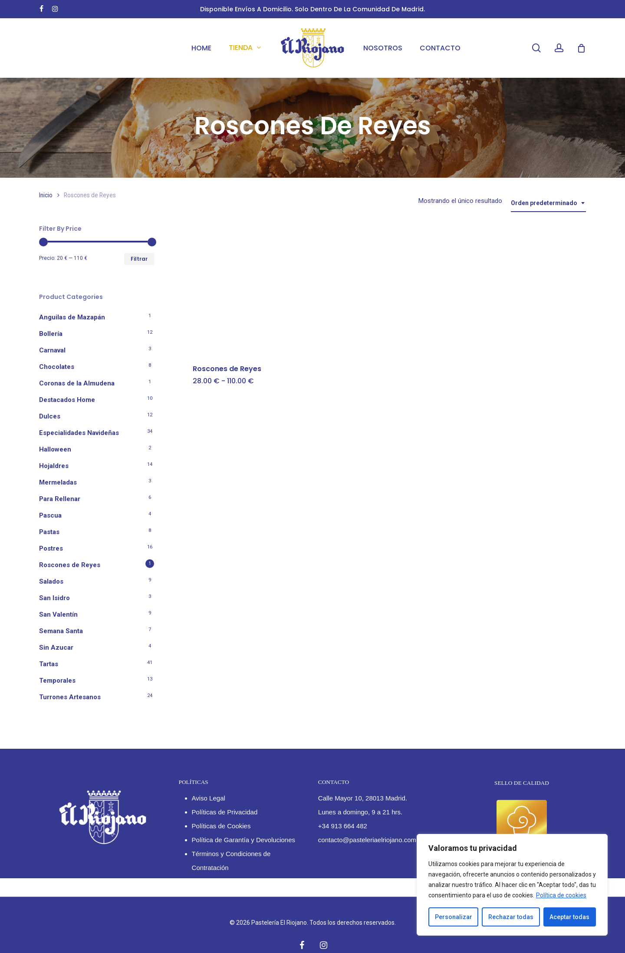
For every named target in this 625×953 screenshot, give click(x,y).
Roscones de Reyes (69, 565)
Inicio (46, 195)
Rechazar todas (510, 916)
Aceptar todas (569, 916)
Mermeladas (58, 482)
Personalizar (453, 916)
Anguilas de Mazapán (72, 317)
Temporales (57, 680)
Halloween (55, 449)
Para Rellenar (59, 499)
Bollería (50, 334)
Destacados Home (67, 400)
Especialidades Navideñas (79, 433)
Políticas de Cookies (221, 826)
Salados (51, 581)
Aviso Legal (208, 798)
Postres (51, 548)
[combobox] (548, 203)
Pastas (49, 532)
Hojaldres (54, 466)
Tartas (48, 664)
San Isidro (54, 598)
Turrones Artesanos (70, 697)
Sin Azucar (56, 647)
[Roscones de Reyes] (246, 289)
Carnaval (52, 350)
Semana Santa (61, 631)
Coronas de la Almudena (77, 383)
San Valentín (58, 614)
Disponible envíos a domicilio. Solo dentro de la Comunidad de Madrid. (312, 9)
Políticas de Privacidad (225, 812)
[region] (512, 885)
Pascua (50, 515)
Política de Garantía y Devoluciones (243, 839)
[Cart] (581, 48)
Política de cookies (561, 895)
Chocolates (56, 367)
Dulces (49, 416)
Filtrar (139, 258)
